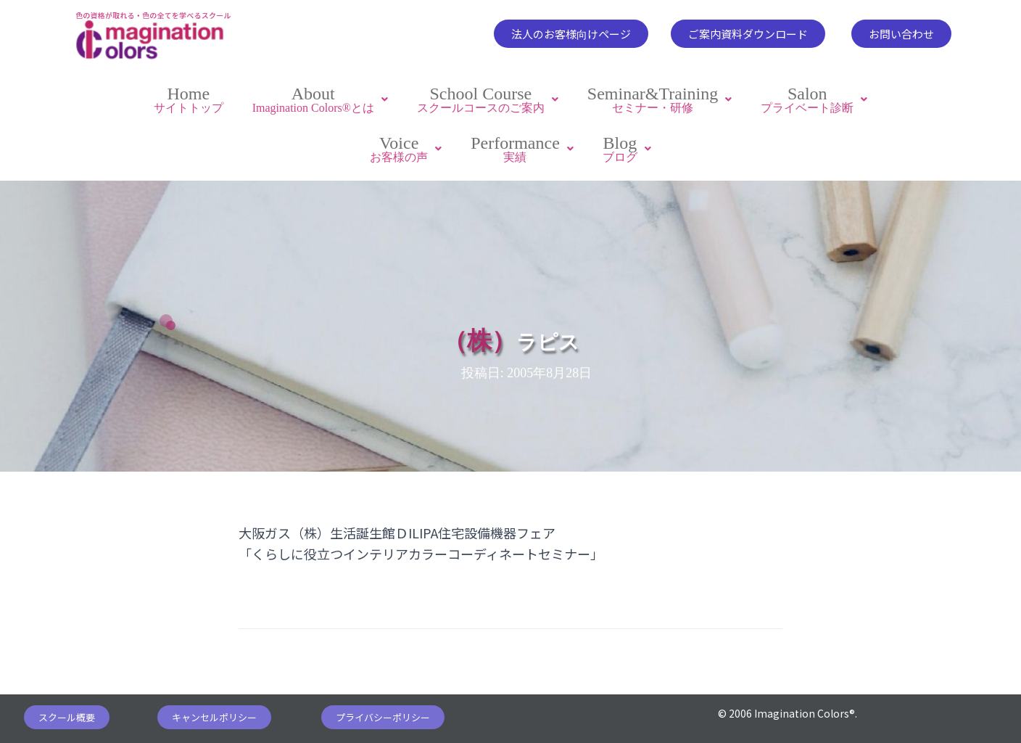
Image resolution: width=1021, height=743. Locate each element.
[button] (571, 34)
